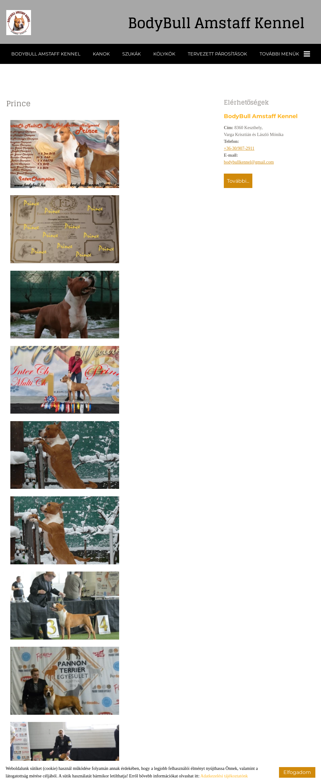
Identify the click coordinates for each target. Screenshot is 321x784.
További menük (285, 53)
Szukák (131, 53)
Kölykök (164, 53)
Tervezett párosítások (217, 53)
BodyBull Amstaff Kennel (45, 53)
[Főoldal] (21, 23)
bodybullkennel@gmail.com (249, 161)
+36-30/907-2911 (239, 148)
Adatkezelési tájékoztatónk (224, 776)
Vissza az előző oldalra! (47, 741)
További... (238, 181)
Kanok (101, 53)
